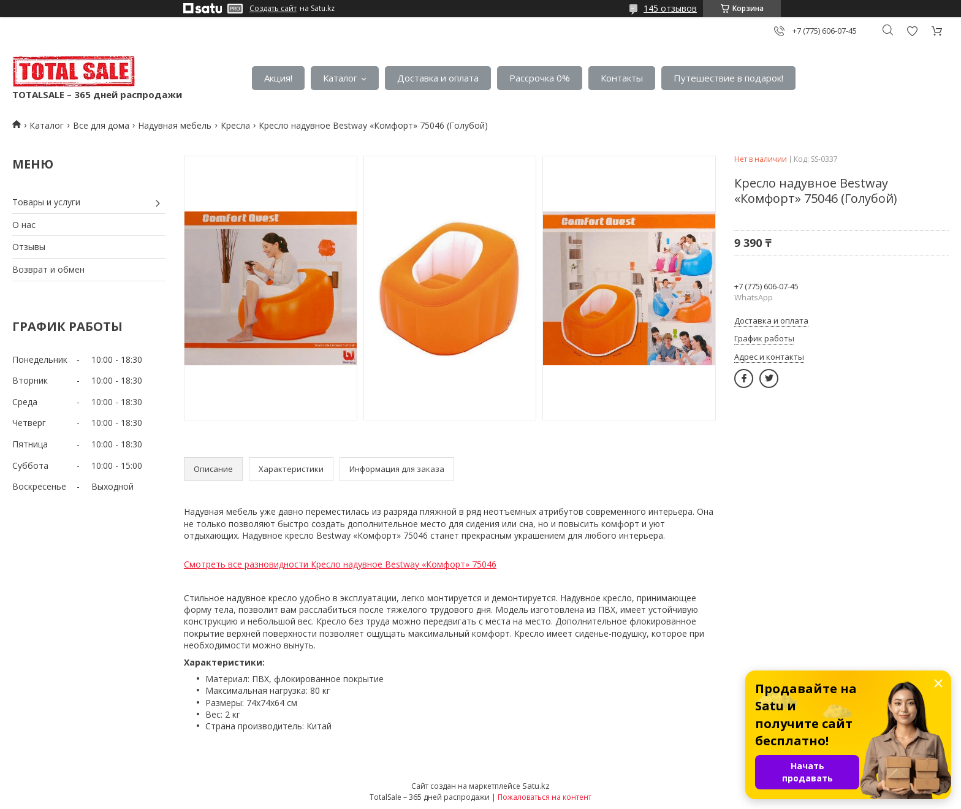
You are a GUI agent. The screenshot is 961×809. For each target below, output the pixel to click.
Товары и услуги (46, 202)
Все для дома (101, 125)
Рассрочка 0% (539, 78)
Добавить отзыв (912, 31)
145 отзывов (670, 8)
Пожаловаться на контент (544, 797)
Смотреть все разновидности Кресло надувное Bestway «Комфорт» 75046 (340, 564)
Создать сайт (273, 8)
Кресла (235, 125)
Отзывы (28, 247)
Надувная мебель (174, 125)
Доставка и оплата (438, 78)
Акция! (278, 78)
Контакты (622, 78)
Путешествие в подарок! (728, 78)
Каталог (340, 78)
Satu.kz (536, 785)
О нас (24, 224)
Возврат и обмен (48, 269)
